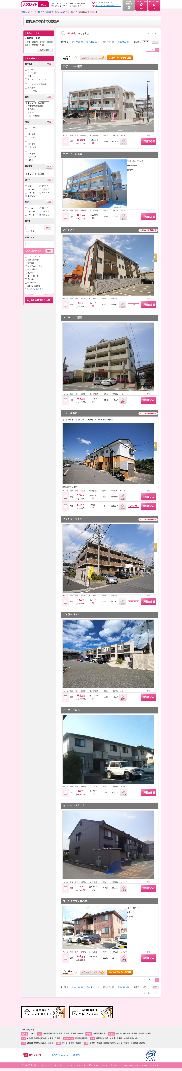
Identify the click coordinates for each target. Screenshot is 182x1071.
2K (29, 141)
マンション (32, 73)
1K (29, 131)
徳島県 (78, 1043)
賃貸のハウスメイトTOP (31, 12)
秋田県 (53, 1033)
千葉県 (134, 1033)
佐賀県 (99, 1043)
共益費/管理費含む (35, 106)
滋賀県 (99, 1038)
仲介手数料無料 (34, 116)
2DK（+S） (32, 144)
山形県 (66, 1033)
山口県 (50, 1043)
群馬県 (96, 1033)
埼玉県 (141, 1033)
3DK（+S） (32, 154)
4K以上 (31, 160)
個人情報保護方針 (28, 1065)
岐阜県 (50, 1038)
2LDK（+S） (33, 147)
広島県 (43, 1043)
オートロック (33, 276)
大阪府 (112, 1038)
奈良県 (126, 1038)
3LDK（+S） (33, 157)
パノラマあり (33, 91)
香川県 (64, 1043)
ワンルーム (32, 127)
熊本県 (113, 1043)
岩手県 (59, 1033)
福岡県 (48, 12)
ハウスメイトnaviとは (59, 1055)
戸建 (29, 76)
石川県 (85, 1038)
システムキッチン (34, 266)
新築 (29, 186)
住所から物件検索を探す (64, 12)
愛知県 (43, 1038)
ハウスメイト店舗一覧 (103, 2)
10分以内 (31, 211)
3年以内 (45, 186)
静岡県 (37, 1038)
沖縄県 (142, 1043)
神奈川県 (126, 1033)
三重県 (57, 1038)
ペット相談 (32, 269)
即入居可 (31, 273)
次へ (151, 49)
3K (29, 150)
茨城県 (148, 1033)
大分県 (119, 1043)
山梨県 (30, 1038)
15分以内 (45, 211)
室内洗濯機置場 (33, 286)
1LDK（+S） (33, 137)
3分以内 (31, 208)
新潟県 (78, 1038)
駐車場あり (32, 282)
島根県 (37, 1043)
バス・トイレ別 (33, 256)
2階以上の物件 (33, 260)
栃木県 (103, 1033)
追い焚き (31, 279)
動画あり (31, 87)
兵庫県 (119, 1038)
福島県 (80, 1033)
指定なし (31, 196)
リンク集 (58, 1065)
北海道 (32, 1033)
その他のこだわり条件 (34, 289)
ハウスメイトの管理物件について (108, 6)
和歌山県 (134, 1038)
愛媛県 (71, 1043)
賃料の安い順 (77, 42)
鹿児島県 (134, 1043)
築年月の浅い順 (92, 42)
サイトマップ (45, 1065)
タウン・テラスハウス (37, 79)
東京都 (119, 1033)
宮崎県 (126, 1043)
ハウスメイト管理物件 (37, 84)
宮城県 (73, 1033)
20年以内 (45, 193)
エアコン (31, 263)
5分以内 (45, 208)
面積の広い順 (123, 42)
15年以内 (31, 193)
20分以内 (31, 215)
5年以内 (31, 189)
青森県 (46, 1033)
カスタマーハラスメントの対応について (82, 1065)
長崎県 (106, 1043)
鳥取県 (30, 1043)
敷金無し (31, 109)
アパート (31, 69)
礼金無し (31, 112)
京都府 (105, 1038)
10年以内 (45, 189)
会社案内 (76, 1055)
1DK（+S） (32, 134)
